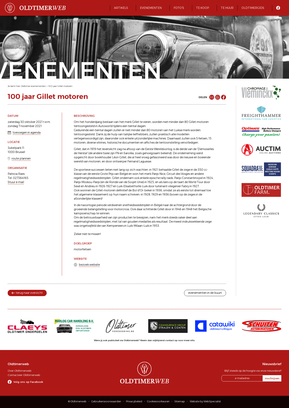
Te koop (202, 8)
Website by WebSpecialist (205, 401)
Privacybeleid (134, 401)
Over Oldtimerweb (19, 370)
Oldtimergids (253, 8)
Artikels (121, 8)
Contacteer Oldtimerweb (24, 375)
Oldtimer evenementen (33, 86)
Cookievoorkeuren (158, 401)
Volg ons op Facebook (28, 381)
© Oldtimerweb (77, 401)
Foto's (179, 8)
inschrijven (272, 378)
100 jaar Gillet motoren (60, 86)
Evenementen (151, 8)
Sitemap (179, 401)
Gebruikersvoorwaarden (106, 401)
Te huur (227, 8)
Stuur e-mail (16, 182)
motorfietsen (82, 249)
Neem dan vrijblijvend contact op (159, 340)
